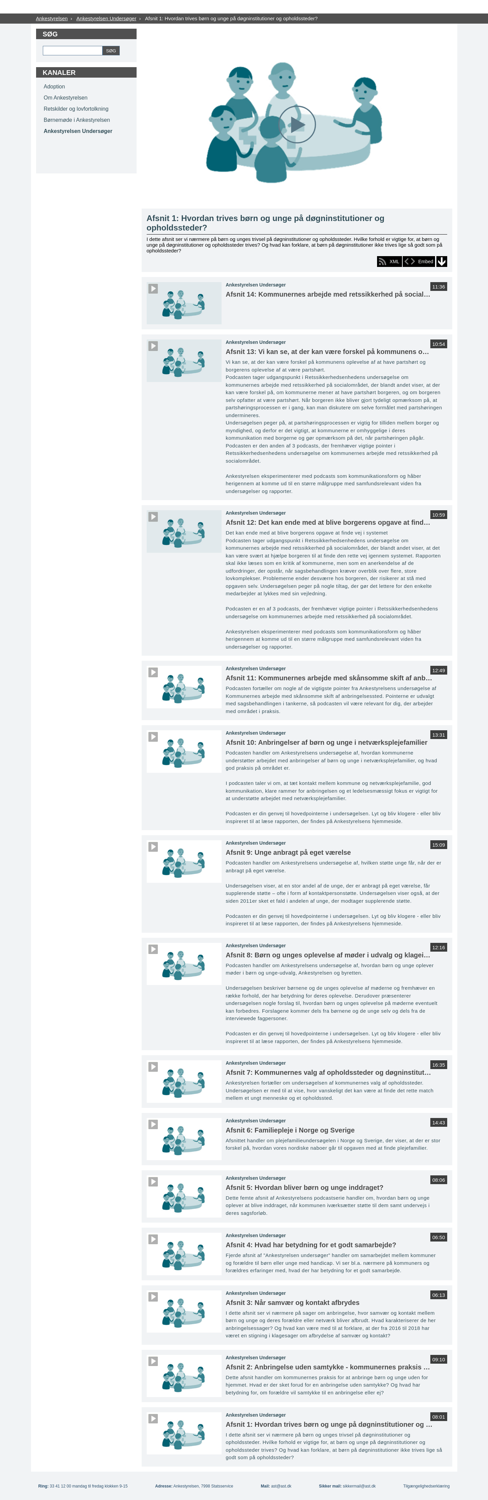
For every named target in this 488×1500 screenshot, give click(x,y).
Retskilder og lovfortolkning (76, 109)
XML (394, 261)
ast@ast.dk (281, 1486)
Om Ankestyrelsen (66, 98)
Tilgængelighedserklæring (426, 1486)
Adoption (54, 86)
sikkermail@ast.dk (359, 1486)
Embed (425, 261)
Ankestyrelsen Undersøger (107, 18)
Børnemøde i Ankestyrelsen (77, 120)
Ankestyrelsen (52, 18)
